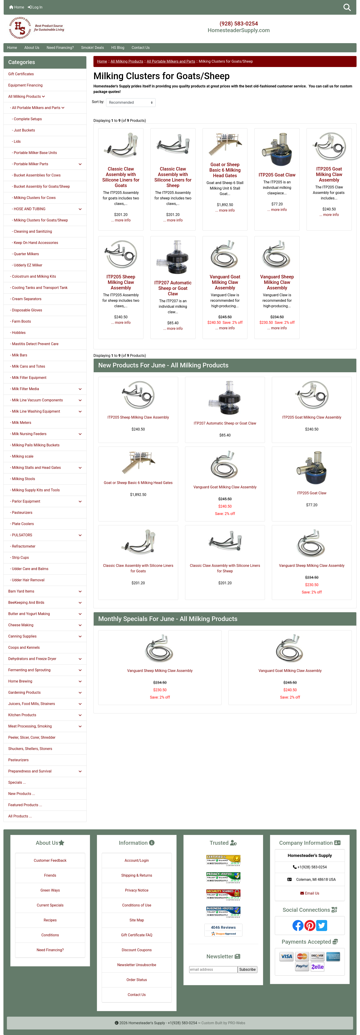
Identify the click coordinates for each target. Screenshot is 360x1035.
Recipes (50, 920)
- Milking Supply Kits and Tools (34, 490)
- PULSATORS (45, 535)
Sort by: (98, 102)
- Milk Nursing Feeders (45, 434)
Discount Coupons (137, 950)
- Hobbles (16, 332)
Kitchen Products (45, 715)
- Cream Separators (25, 299)
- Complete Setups (25, 119)
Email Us (309, 893)
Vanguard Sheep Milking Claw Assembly (277, 282)
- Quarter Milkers (23, 254)
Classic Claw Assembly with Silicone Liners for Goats (121, 177)
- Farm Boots (19, 321)
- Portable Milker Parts (45, 164)
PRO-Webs (236, 1023)
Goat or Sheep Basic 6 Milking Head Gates (225, 170)
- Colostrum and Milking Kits (32, 276)
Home (16, 7)
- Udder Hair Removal (26, 580)
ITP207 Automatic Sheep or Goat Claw (172, 288)
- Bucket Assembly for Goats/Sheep (39, 186)
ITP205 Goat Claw (277, 175)
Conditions (50, 935)
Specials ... (17, 782)
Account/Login (137, 860)
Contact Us (141, 47)
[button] (347, 7)
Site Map (136, 920)
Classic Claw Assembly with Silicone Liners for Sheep (172, 177)
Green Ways (50, 890)
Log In (35, 7)
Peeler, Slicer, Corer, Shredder (32, 737)
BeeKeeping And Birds (45, 602)
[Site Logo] (62, 28)
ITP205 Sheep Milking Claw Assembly (121, 282)
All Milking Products (127, 61)
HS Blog (117, 47)
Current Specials (50, 905)
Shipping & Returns (136, 875)
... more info (121, 220)
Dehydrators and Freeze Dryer (45, 659)
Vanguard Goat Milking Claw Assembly (225, 282)
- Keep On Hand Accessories (33, 243)
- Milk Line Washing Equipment (45, 411)
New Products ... (21, 794)
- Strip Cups (18, 557)
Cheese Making (45, 625)
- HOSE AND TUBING (45, 209)
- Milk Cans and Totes (26, 366)
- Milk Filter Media (45, 389)
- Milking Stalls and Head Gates (45, 467)
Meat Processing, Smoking (45, 726)
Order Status (137, 980)
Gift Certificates (21, 74)
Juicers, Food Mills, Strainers (45, 704)
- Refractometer (21, 546)
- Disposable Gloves (25, 310)
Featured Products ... (25, 805)
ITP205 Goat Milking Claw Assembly (329, 174)
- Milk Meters (19, 422)
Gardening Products (45, 692)
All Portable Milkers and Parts (171, 61)
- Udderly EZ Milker (25, 265)
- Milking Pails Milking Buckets (33, 445)
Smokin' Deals (92, 47)
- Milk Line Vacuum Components (45, 400)
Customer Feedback (50, 860)
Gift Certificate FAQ (136, 935)
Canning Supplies (45, 636)
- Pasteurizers (20, 512)
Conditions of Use (136, 905)
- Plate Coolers (21, 524)
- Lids (14, 141)
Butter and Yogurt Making (45, 614)
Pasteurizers (18, 760)
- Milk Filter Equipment (27, 377)
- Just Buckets (21, 130)
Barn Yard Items (45, 591)
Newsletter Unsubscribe (136, 965)
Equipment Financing (25, 85)
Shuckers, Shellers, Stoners (30, 749)
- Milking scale (21, 456)
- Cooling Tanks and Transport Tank (38, 287)
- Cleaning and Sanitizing (30, 231)
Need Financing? (60, 47)
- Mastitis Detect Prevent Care (33, 344)
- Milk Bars (17, 355)
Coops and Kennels (24, 647)
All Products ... (20, 816)
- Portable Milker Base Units (32, 153)
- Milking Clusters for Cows (32, 198)
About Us (31, 47)
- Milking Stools (21, 479)
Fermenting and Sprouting (45, 670)
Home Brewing (45, 681)
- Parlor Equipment (45, 501)
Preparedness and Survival (45, 771)
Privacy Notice (136, 890)
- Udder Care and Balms (28, 569)
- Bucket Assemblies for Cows (34, 175)
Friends (50, 875)
